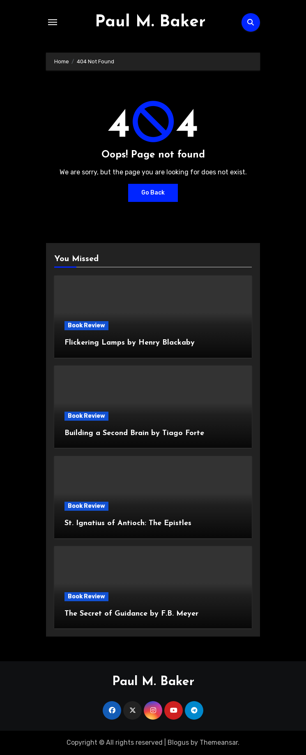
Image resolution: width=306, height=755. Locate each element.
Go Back (153, 192)
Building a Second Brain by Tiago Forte (134, 433)
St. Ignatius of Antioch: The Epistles (127, 523)
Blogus (178, 742)
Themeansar (219, 742)
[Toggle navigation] (52, 22)
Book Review (86, 325)
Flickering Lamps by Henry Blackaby (129, 343)
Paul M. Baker (150, 22)
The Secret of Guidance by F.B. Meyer (131, 614)
